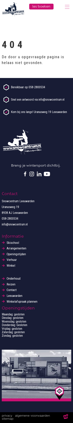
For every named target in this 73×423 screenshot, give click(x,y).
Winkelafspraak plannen (22, 301)
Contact (12, 290)
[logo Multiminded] (66, 418)
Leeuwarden (14, 296)
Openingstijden (16, 254)
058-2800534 (10, 218)
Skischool (13, 243)
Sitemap (7, 419)
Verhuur (12, 260)
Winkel (11, 265)
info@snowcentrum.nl (15, 224)
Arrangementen (16, 248)
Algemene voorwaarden (32, 415)
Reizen (11, 284)
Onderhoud (13, 278)
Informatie (13, 237)
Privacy (7, 415)
